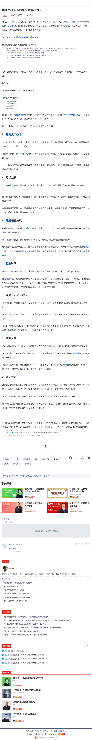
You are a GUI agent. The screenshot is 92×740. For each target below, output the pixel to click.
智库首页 (29, 731)
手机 (28, 228)
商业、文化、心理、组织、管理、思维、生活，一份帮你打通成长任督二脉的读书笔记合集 (32, 627)
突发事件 (71, 115)
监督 (55, 50)
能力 (42, 115)
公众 (13, 432)
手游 (42, 185)
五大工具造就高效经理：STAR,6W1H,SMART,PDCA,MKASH (25, 655)
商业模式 (55, 432)
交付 (72, 48)
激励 (13, 108)
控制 (8, 263)
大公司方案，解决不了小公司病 (14, 590)
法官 (73, 22)
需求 (40, 247)
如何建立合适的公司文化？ (12, 586)
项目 (49, 48)
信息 (26, 330)
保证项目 (32, 408)
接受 (51, 279)
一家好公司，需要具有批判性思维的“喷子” (17, 597)
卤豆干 (20, 15)
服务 (14, 185)
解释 (18, 55)
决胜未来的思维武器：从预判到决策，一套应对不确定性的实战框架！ (26, 617)
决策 (14, 103)
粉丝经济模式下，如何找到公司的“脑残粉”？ (18, 583)
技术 (19, 134)
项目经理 (24, 37)
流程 (47, 26)
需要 (38, 50)
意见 (40, 385)
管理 (47, 119)
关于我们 (54, 731)
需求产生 (81, 251)
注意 (8, 220)
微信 (11, 432)
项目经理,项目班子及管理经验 (15, 651)
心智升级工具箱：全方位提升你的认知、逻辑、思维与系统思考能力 (25, 635)
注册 (57, 531)
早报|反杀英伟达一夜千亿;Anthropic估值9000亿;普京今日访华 (24, 624)
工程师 (46, 165)
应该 (34, 314)
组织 (22, 251)
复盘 (63, 26)
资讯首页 (37, 731)
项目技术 (49, 197)
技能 (55, 208)
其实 (51, 142)
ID (22, 432)
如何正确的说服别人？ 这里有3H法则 (15, 601)
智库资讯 (7, 476)
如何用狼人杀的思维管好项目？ (35, 476)
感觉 (40, 208)
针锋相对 (12, 26)
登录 (35, 531)
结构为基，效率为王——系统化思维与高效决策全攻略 (21, 631)
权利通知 (46, 731)
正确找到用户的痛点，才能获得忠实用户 (16, 594)
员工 (34, 208)
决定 (8, 106)
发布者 (5, 561)
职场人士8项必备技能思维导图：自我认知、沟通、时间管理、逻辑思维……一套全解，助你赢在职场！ (36, 620)
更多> (87, 645)
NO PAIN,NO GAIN (15, 544)
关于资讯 (62, 731)
